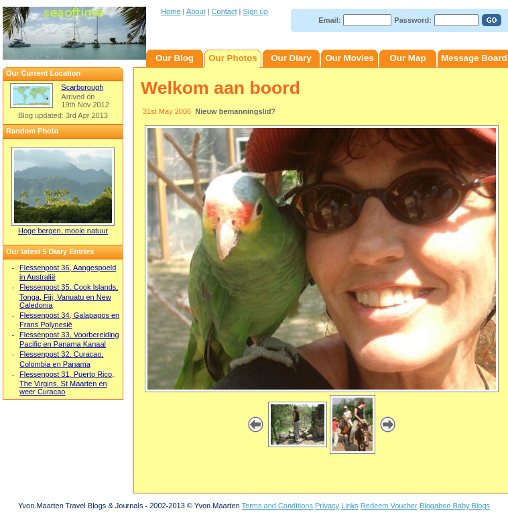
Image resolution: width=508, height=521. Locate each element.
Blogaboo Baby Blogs (455, 506)
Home (170, 11)
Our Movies (349, 58)
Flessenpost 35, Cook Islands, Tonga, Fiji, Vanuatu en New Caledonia (68, 295)
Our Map (407, 58)
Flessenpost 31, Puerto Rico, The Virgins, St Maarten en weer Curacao (66, 383)
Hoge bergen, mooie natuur (63, 231)
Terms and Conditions (277, 506)
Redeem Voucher (389, 506)
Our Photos (232, 58)
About (196, 11)
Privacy (327, 506)
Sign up (255, 11)
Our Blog (174, 58)
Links (350, 506)
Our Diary (291, 58)
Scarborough (82, 87)
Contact (224, 11)
